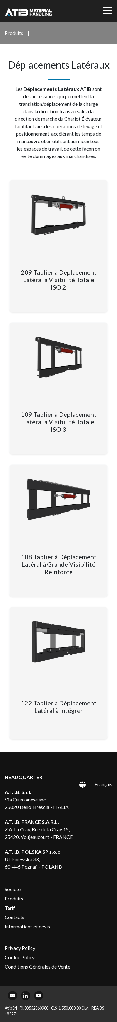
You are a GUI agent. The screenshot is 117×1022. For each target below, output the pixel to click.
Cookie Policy (20, 957)
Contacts (14, 917)
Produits (14, 898)
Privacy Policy (20, 948)
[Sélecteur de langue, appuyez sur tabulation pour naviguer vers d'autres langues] (89, 784)
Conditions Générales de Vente (37, 966)
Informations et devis (27, 926)
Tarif (10, 908)
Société (13, 889)
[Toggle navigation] (107, 11)
